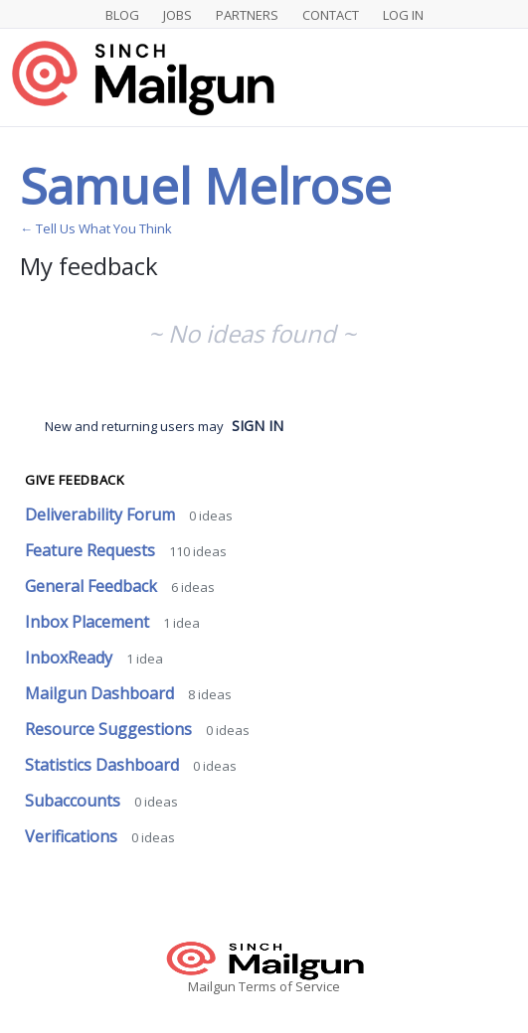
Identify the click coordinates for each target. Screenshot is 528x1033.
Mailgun (212, 986)
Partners (247, 15)
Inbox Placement (89, 622)
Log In (403, 15)
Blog (122, 15)
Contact (330, 15)
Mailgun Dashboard (101, 693)
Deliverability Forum (102, 514)
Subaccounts (74, 801)
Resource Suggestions (110, 729)
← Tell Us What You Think (96, 228)
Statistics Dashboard (104, 765)
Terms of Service (289, 986)
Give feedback (74, 480)
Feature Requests (92, 550)
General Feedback (93, 586)
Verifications (73, 836)
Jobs (177, 15)
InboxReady (70, 657)
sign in (257, 425)
